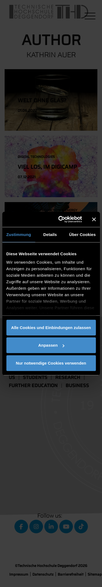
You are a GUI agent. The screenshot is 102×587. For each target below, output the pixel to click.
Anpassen (51, 345)
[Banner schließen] (94, 219)
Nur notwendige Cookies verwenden (51, 363)
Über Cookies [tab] (82, 234)
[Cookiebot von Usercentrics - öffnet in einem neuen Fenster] (61, 219)
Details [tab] (50, 234)
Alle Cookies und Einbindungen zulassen (51, 327)
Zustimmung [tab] (18, 234)
